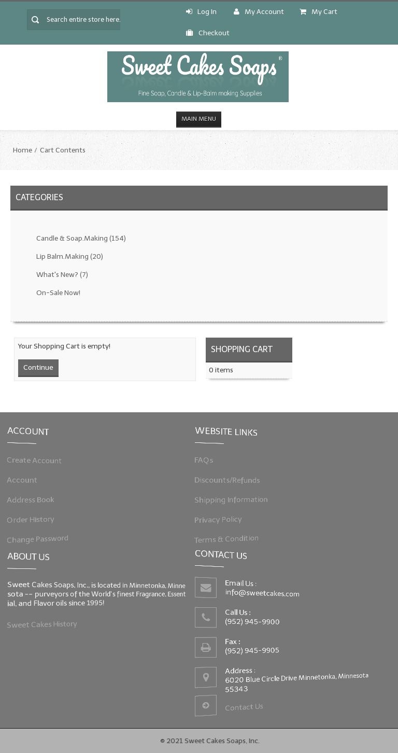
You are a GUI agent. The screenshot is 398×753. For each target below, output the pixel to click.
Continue (38, 367)
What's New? (62, 274)
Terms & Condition (228, 537)
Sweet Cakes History (44, 624)
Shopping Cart (242, 349)
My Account (259, 11)
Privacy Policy (220, 518)
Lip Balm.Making (69, 256)
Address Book (33, 499)
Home (22, 150)
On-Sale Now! (58, 292)
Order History (33, 518)
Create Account (37, 461)
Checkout (208, 33)
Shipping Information (232, 499)
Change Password (40, 537)
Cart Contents (63, 150)
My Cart (318, 11)
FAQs (206, 461)
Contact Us (244, 705)
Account (25, 480)
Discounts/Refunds (229, 480)
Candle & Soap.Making (81, 238)
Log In (201, 11)
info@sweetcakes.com (263, 593)
